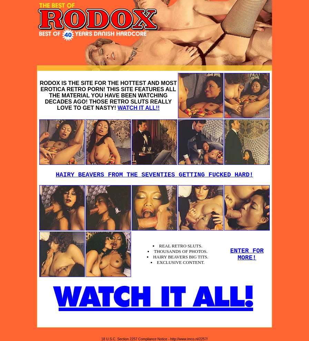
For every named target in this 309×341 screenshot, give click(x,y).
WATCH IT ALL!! (139, 108)
